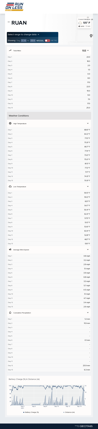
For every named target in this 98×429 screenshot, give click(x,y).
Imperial (40, 40)
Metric (54, 40)
